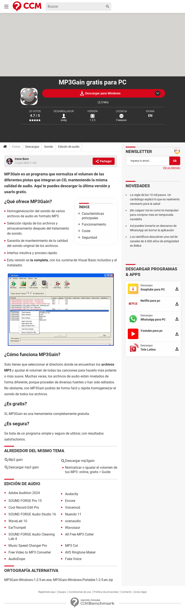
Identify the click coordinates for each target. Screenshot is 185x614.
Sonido (48, 146)
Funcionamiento (94, 224)
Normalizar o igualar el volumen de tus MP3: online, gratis (91, 469)
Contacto (126, 592)
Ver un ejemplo (171, 167)
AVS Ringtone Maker (80, 552)
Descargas (32, 146)
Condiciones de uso (80, 592)
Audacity (71, 494)
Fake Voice (73, 559)
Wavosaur (72, 528)
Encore (70, 501)
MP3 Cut (71, 546)
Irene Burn (22, 159)
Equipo (62, 592)
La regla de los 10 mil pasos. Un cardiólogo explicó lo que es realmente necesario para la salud (154, 199)
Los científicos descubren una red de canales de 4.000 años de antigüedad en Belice (154, 241)
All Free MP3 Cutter (79, 534)
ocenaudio (73, 521)
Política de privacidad (106, 592)
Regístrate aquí (47, 592)
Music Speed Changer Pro (27, 546)
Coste (86, 231)
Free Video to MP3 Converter (29, 552)
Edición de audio (68, 146)
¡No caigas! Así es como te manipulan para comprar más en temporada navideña (154, 215)
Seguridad (89, 237)
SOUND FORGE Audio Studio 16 (32, 514)
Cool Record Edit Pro (23, 507)
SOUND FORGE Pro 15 (25, 501)
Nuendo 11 (73, 514)
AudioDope (16, 559)
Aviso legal (140, 592)
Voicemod (72, 507)
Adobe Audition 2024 (24, 493)
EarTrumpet (17, 528)
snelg (64, 120)
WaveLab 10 (17, 521)
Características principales (93, 216)
